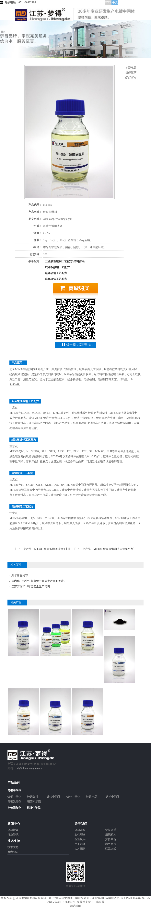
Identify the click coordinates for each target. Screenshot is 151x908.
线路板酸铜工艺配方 (57, 267)
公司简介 (80, 829)
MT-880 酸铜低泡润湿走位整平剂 (113, 549)
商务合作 (110, 844)
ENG (108, 2)
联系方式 (110, 848)
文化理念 (80, 834)
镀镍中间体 (54, 796)
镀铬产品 (91, 796)
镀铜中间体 (14, 796)
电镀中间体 (66, 898)
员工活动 (80, 844)
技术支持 (12, 847)
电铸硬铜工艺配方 (56, 273)
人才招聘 (80, 848)
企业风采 (80, 839)
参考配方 (12, 851)
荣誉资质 (110, 829)
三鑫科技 (99, 902)
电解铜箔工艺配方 (56, 279)
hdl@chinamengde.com (29, 768)
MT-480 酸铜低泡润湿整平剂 (51, 549)
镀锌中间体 (73, 796)
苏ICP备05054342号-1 (133, 898)
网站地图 (75, 905)
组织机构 (110, 834)
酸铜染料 (32, 796)
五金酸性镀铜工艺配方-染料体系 (65, 261)
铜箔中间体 (113, 796)
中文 (115, 2)
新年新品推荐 (19, 575)
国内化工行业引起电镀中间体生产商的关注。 (38, 581)
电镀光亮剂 (14, 801)
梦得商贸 (110, 839)
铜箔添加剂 (34, 801)
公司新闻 (12, 829)
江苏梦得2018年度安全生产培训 (30, 586)
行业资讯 (12, 834)
